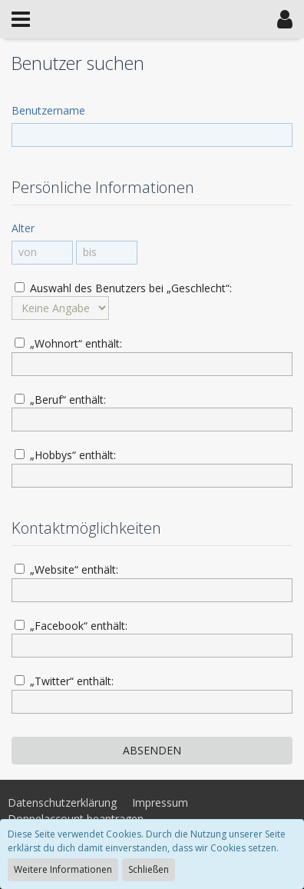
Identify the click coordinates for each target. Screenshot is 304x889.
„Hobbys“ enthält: (65, 455)
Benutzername (48, 110)
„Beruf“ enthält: (60, 399)
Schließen (148, 869)
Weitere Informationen (63, 869)
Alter (23, 228)
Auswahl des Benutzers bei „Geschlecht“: (123, 288)
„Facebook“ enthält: (71, 625)
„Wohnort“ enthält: (68, 343)
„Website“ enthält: (66, 569)
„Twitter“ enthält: (64, 681)
